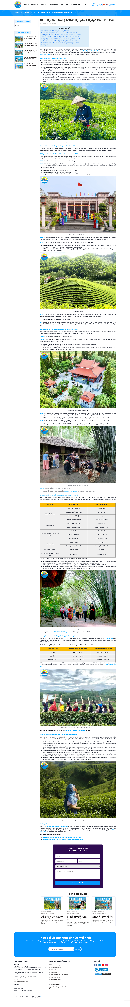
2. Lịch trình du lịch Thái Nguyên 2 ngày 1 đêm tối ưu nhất (59, 33)
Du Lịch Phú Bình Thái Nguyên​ (60, 632)
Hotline (113, 4)
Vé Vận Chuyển (75, 4)
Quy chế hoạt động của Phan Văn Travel (58, 987)
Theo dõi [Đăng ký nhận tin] (77, 949)
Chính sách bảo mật (54, 977)
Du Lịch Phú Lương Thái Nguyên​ (75, 730)
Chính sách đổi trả (53, 982)
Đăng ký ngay (77, 883)
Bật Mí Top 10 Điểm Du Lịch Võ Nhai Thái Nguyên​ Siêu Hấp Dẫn (62, 837)
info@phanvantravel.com (21, 981)
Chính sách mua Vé (54, 972)
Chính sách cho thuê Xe (55, 967)
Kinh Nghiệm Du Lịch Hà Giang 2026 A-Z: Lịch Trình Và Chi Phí (30, 51)
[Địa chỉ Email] (65, 949)
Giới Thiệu (26, 4)
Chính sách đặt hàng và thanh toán (58, 974)
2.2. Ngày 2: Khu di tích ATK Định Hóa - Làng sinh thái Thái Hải (61, 37)
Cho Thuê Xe (34, 4)
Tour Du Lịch (64, 4)
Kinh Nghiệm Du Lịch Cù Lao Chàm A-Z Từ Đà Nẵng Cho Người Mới (31, 64)
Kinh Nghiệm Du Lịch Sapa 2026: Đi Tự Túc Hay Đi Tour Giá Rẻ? (30, 37)
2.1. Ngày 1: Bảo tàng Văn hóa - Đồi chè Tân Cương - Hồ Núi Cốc (61, 35)
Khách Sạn (44, 4)
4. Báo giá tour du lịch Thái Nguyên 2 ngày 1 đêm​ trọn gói (59, 41)
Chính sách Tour (53, 969)
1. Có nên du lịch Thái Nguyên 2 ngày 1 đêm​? (55, 31)
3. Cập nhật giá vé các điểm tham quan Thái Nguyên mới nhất (60, 39)
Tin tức (17, 26)
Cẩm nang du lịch (23, 32)
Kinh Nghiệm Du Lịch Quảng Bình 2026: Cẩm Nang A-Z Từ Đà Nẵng (77, 918)
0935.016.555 (17, 986)
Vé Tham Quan (54, 4)
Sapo (41, 997)
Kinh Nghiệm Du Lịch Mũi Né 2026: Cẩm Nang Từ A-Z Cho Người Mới (31, 58)
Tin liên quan (78, 893)
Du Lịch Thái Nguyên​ (70, 491)
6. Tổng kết (44, 45)
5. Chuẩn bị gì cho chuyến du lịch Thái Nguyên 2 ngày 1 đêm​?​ (60, 43)
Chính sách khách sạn (55, 965)
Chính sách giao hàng (55, 979)
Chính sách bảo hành (54, 984)
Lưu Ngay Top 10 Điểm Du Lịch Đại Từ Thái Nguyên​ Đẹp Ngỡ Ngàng (63, 839)
